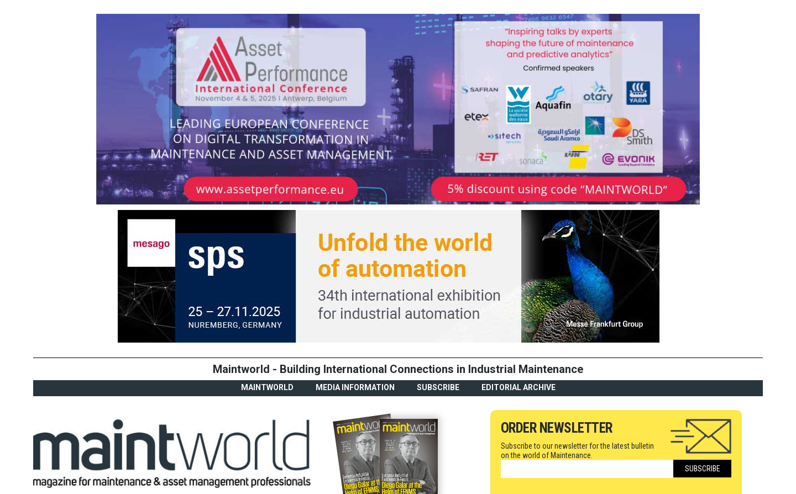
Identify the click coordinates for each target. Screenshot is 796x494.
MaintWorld (267, 387)
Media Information (355, 387)
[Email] (587, 469)
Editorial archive (518, 387)
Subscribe (438, 387)
